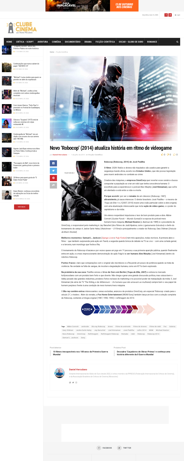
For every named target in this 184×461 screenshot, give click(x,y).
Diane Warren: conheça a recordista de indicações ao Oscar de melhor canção (26, 193)
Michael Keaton (162, 330)
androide (85, 326)
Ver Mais (21, 207)
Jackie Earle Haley (83, 330)
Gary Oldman (68, 330)
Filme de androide (123, 326)
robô (133, 334)
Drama (88, 41)
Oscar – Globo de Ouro (131, 41)
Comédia (56, 41)
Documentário (72, 41)
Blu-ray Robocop (98, 326)
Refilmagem (93, 334)
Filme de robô (155, 326)
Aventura (43, 41)
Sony (83, 338)
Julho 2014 (141, 330)
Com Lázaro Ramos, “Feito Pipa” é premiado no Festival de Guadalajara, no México (26, 107)
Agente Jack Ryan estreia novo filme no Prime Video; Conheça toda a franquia (26, 151)
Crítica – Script (25, 41)
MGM (151, 330)
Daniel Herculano (60, 155)
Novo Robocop (68, 334)
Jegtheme (136, 455)
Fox (165, 326)
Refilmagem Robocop (110, 334)
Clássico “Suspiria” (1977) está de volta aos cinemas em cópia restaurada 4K (25, 122)
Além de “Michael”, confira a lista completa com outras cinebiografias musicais (26, 93)
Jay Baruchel (99, 330)
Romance (152, 41)
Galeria (172, 326)
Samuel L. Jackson (70, 338)
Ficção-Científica (105, 41)
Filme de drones (140, 326)
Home (9, 41)
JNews (94, 455)
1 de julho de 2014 (78, 155)
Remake (125, 334)
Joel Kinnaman (114, 330)
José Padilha (128, 330)
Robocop (141, 334)
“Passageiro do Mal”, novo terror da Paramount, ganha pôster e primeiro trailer (26, 165)
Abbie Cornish (73, 326)
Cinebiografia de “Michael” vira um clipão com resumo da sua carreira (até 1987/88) (26, 136)
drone (110, 326)
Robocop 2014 (153, 334)
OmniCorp (81, 334)
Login (177, 15)
